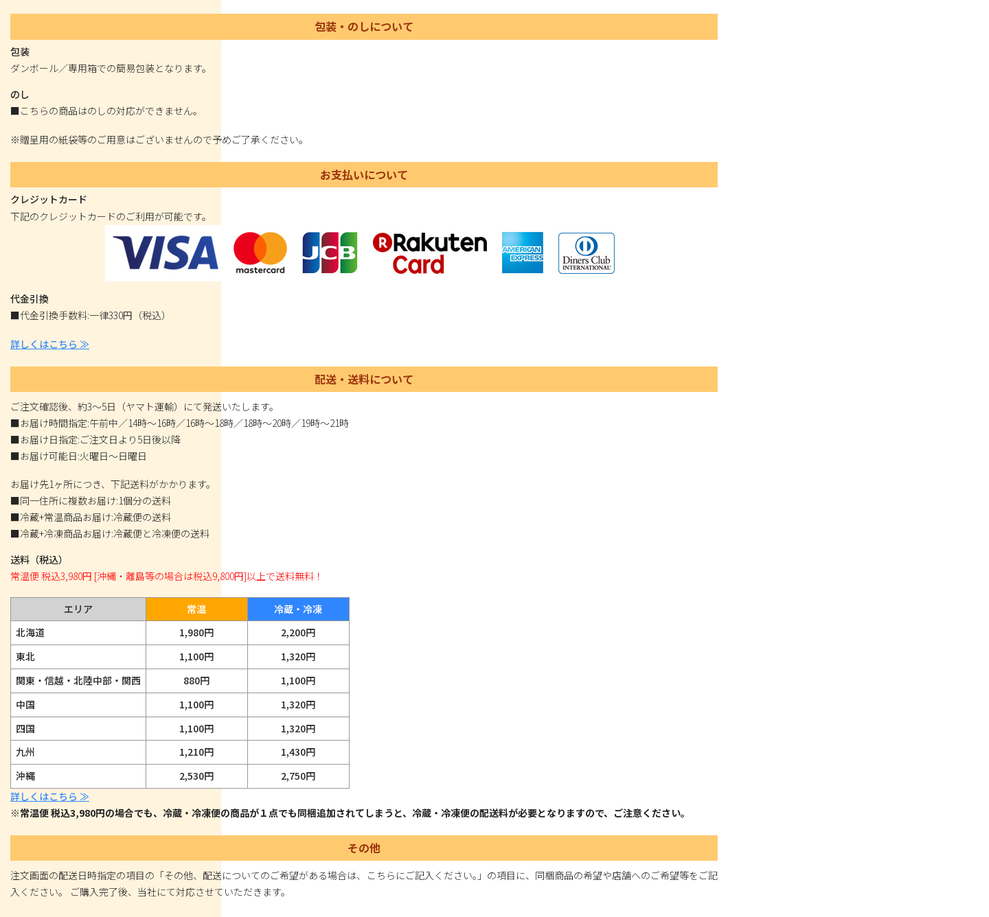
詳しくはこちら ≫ (49, 344)
